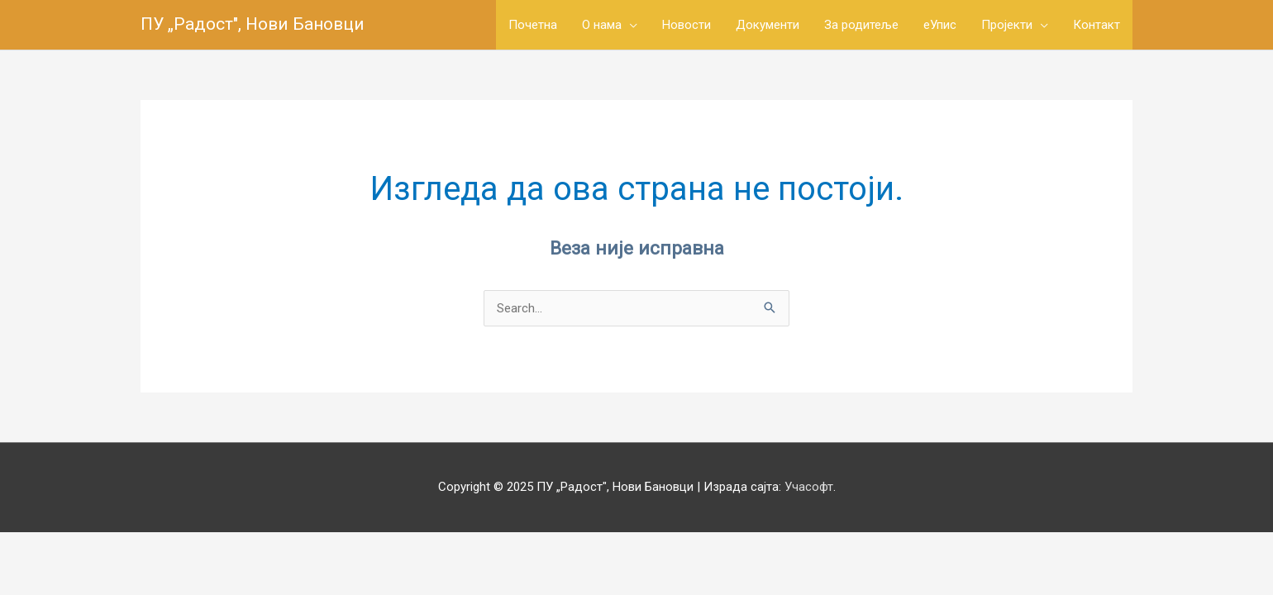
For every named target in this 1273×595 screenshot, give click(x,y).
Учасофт (808, 486)
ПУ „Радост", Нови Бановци (253, 24)
